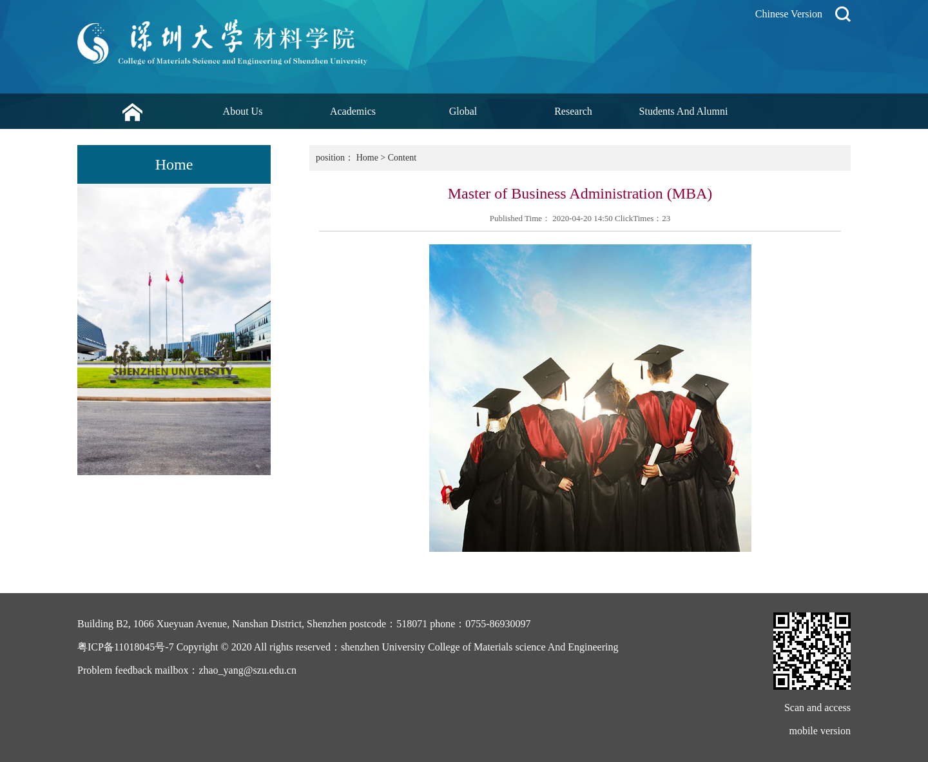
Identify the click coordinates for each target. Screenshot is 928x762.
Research (573, 111)
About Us (243, 111)
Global (463, 111)
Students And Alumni (683, 111)
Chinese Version (788, 13)
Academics (353, 111)
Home (367, 157)
